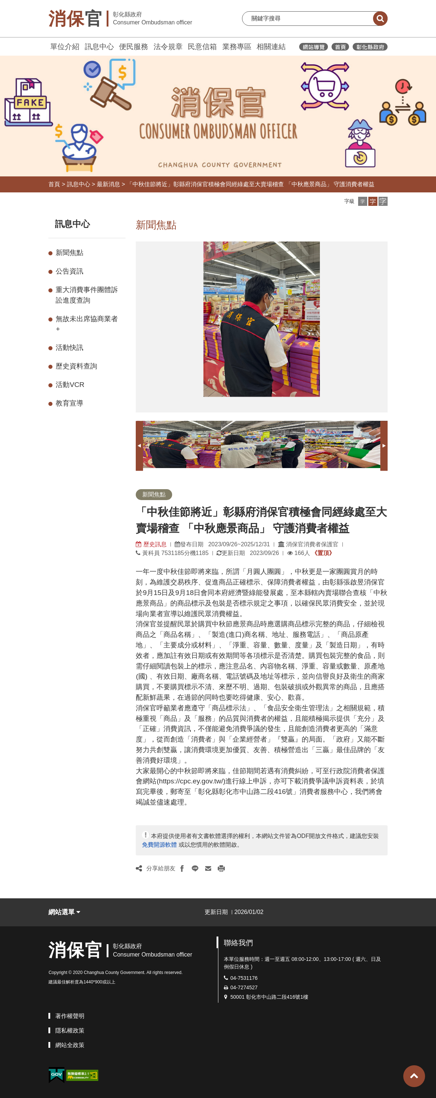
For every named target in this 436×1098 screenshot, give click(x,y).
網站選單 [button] (64, 912)
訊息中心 (99, 47)
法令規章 (168, 47)
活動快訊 (69, 347)
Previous (139, 446)
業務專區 (236, 47)
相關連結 (271, 47)
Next (384, 446)
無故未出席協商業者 (87, 324)
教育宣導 (69, 403)
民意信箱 (202, 47)
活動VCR (70, 384)
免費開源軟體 (159, 845)
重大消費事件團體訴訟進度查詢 (87, 295)
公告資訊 (69, 271)
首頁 (54, 184)
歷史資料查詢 (76, 366)
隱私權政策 (69, 1030)
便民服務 (133, 47)
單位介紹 (64, 47)
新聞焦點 (69, 252)
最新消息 (108, 184)
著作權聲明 (69, 1016)
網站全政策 (69, 1045)
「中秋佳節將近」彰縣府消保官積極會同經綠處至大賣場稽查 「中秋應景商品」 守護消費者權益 (250, 184)
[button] (362, 201)
